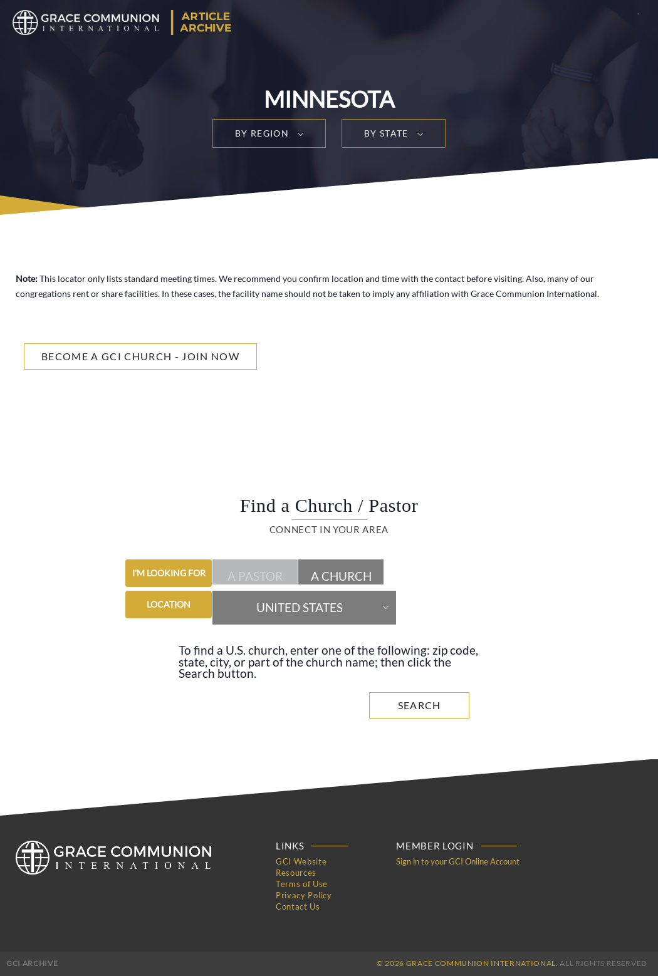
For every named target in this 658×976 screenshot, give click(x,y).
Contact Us (298, 906)
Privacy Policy (304, 895)
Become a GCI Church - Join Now (140, 356)
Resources (296, 873)
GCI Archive (32, 963)
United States (299, 608)
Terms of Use (302, 884)
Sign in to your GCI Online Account (458, 861)
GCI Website (301, 861)
